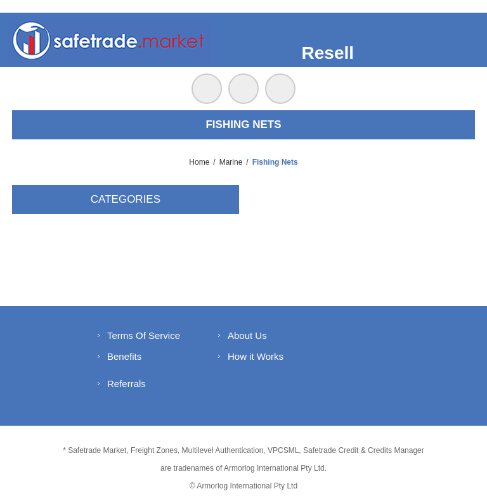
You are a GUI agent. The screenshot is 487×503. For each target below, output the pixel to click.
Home (199, 162)
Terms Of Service (143, 335)
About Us (247, 335)
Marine (231, 162)
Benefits (124, 356)
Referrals (126, 383)
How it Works (255, 356)
